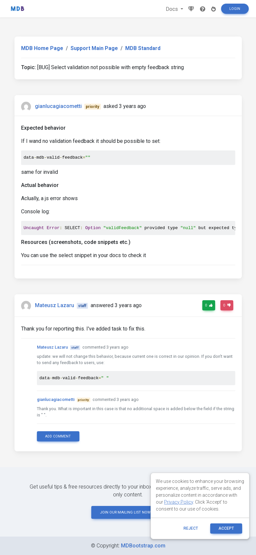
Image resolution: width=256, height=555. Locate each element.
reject (191, 528)
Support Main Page (94, 48)
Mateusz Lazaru (54, 305)
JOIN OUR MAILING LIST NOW (128, 512)
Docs (172, 9)
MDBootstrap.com (143, 545)
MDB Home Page (42, 48)
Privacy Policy (178, 502)
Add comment (58, 436)
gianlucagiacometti (58, 106)
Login (234, 9)
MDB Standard (142, 48)
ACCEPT (226, 528)
